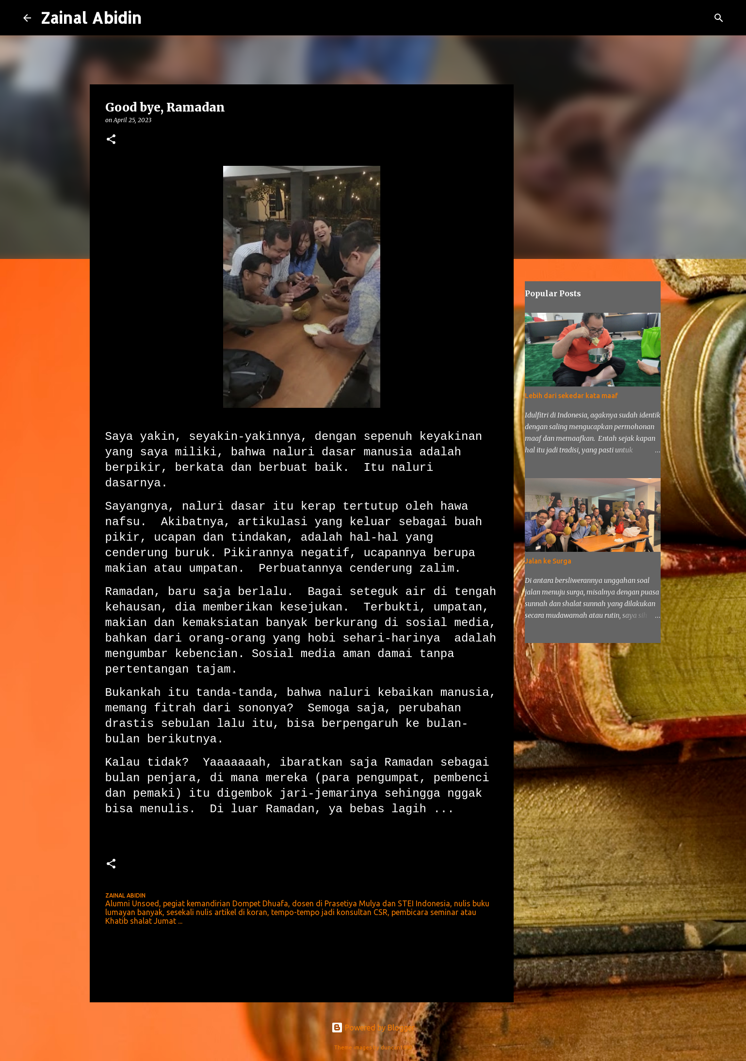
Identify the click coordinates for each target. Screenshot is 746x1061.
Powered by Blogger (373, 1027)
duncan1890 (396, 1047)
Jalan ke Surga (548, 561)
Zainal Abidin (91, 18)
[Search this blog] (674, 18)
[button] (111, 139)
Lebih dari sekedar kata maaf (571, 396)
